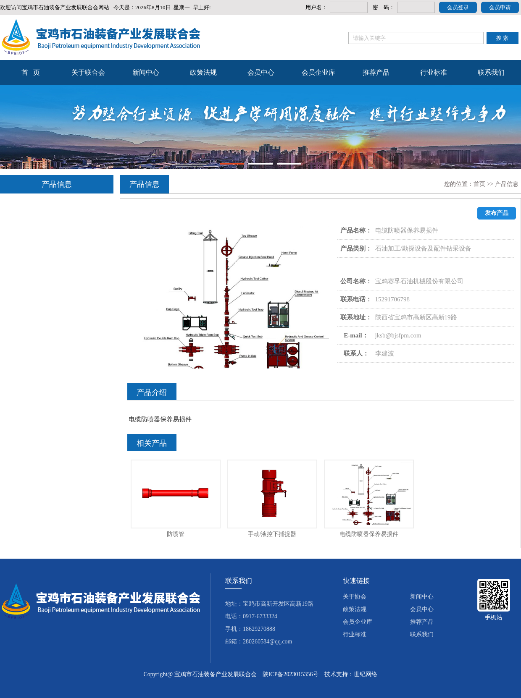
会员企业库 (318, 72)
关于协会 (354, 596)
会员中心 (260, 72)
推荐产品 (376, 72)
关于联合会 (88, 72)
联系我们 (491, 72)
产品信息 (506, 184)
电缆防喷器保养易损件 (368, 534)
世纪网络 (365, 674)
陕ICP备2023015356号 (291, 674)
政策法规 (203, 72)
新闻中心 (145, 72)
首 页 (30, 72)
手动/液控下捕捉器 (272, 534)
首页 (479, 184)
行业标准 (433, 72)
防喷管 (175, 534)
